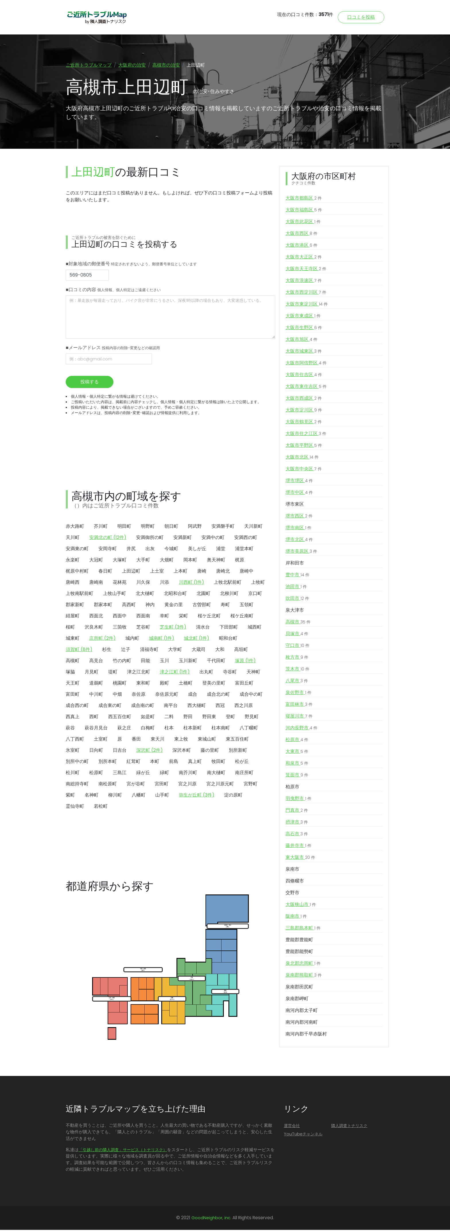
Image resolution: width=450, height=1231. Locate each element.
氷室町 (72, 751)
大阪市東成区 (303, 317)
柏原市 (292, 788)
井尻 (131, 549)
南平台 (171, 706)
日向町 (96, 751)
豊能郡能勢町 (299, 953)
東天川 (157, 740)
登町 (230, 717)
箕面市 (297, 776)
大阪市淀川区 (304, 411)
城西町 (254, 628)
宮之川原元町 (220, 785)
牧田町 (218, 762)
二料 (169, 717)
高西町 (129, 605)
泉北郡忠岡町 (303, 964)
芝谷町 (143, 628)
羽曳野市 (298, 800)
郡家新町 (75, 605)
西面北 (96, 617)
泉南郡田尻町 (299, 988)
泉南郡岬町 (297, 1000)
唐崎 (201, 572)
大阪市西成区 (304, 399)
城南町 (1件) (161, 639)
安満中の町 (212, 538)
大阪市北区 (302, 458)
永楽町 (72, 561)
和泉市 (297, 764)
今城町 (171, 549)
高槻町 (72, 661)
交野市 (292, 894)
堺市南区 (298, 529)
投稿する (89, 383)
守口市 (297, 646)
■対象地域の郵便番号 (131, 265)
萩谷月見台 (96, 729)
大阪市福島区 (304, 211)
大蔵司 (198, 650)
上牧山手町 (114, 594)
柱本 (169, 729)
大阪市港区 (301, 246)
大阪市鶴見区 (304, 423)
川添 (164, 583)
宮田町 (161, 785)
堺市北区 (299, 541)
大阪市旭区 (301, 340)
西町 (93, 717)
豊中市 (297, 576)
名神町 (91, 796)
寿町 (225, 605)
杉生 (106, 650)
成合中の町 (251, 695)
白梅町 (148, 729)
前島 (173, 762)
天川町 (72, 538)
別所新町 (238, 751)
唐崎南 (96, 583)
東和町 (143, 684)
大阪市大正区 (304, 258)
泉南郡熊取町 (304, 976)
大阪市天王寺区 (306, 270)
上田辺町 (131, 572)
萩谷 (70, 729)
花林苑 (120, 583)
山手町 (162, 796)
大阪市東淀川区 (307, 305)
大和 (219, 650)
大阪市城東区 (304, 352)
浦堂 (220, 549)
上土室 (157, 572)
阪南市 (296, 917)
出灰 (150, 549)
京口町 (255, 594)
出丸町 (206, 673)
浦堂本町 (244, 549)
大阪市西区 (301, 234)
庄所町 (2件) (102, 639)
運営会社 (292, 1127)
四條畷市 (295, 882)
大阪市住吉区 (304, 376)
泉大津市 (295, 611)
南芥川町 (188, 773)
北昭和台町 (175, 594)
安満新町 (182, 538)
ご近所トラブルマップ (89, 65)
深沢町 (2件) (149, 751)
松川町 (72, 773)
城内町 (132, 639)
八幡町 (139, 796)
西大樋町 (196, 706)
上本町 (180, 572)
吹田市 (297, 599)
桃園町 (120, 684)
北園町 (203, 594)
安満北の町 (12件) (107, 538)
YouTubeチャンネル (303, 1135)
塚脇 (70, 673)
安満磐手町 (223, 527)
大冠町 (96, 561)
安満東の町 (77, 549)
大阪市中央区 (304, 470)
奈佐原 (139, 695)
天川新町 (253, 527)
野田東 (209, 717)
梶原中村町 (77, 572)
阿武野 (195, 527)
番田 (136, 740)
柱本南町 (221, 729)
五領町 (246, 605)
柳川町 (115, 796)
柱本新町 (192, 729)
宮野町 (250, 785)
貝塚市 (297, 635)
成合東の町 (109, 706)
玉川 (164, 661)
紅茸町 (133, 762)
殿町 (164, 684)
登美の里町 (213, 684)
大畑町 (167, 561)
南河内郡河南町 (302, 1023)
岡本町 (190, 561)
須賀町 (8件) (79, 650)
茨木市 (297, 670)
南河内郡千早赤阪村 (306, 1035)
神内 (150, 605)
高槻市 (298, 623)
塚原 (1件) (245, 661)
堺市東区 (295, 505)
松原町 (96, 773)
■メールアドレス (113, 348)
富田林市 (299, 705)
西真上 (72, 717)
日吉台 (120, 751)
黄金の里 (173, 605)
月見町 (91, 673)
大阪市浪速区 (304, 282)
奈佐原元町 (166, 695)
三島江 (120, 773)
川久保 (143, 583)
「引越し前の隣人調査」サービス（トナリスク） (123, 1151)
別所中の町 (77, 762)
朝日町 (171, 527)
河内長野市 (301, 729)
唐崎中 (246, 572)
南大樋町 (216, 773)
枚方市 (297, 658)
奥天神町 (216, 561)
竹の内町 (122, 661)
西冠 (220, 706)
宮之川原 (187, 785)
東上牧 (181, 740)
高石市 (297, 835)
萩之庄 (124, 729)
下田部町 (229, 628)
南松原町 (107, 785)
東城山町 (207, 740)
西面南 (143, 617)
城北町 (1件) (196, 639)
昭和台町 (228, 639)
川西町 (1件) (191, 583)
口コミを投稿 (361, 17)
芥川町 (101, 527)
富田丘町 (244, 684)
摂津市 (297, 823)
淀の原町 (233, 796)
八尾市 (297, 682)
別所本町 (107, 762)
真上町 (195, 762)
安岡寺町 (107, 549)
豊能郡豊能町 (299, 941)
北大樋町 (145, 594)
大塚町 (120, 561)
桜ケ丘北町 (209, 617)
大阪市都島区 (304, 199)
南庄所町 (244, 773)
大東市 (297, 752)
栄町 (183, 617)
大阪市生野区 (304, 329)
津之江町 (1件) (175, 673)
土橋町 (186, 684)
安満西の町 (245, 538)
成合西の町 (77, 706)
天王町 (72, 684)
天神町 (253, 673)
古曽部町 (202, 605)
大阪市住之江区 (306, 435)
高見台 (96, 661)
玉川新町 (188, 661)
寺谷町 (230, 673)
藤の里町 (210, 751)
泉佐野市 (298, 694)
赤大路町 (75, 527)
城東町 (72, 639)
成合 (192, 695)
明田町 (124, 527)
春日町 (105, 572)
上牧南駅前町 (79, 594)
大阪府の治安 (132, 65)
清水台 (203, 628)
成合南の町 (142, 706)
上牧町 (258, 583)
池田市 (296, 588)
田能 (145, 661)
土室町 (101, 740)
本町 (154, 762)
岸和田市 (295, 564)
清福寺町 (149, 650)
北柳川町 (229, 594)
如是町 (148, 717)
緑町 (164, 773)
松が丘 (242, 762)
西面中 (120, 617)
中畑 (117, 695)
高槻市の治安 (166, 65)
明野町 (148, 527)
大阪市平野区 (304, 446)
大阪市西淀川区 (306, 293)
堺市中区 (299, 493)
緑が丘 (143, 773)
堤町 (112, 673)
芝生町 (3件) (173, 628)
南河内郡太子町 (302, 1011)
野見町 (252, 717)
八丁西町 (75, 740)
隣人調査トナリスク (349, 1127)
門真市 (297, 811)
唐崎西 (72, 583)
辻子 (125, 650)
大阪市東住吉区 (306, 387)
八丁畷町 (249, 729)
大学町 (175, 650)
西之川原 (243, 706)
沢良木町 (94, 628)
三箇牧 (120, 628)
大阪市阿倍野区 (306, 364)
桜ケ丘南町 (241, 617)
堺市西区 (299, 517)
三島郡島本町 (303, 929)
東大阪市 (300, 858)
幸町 (164, 617)
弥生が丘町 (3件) (196, 796)
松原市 (297, 741)
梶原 (239, 561)
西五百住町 (119, 717)
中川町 (96, 695)
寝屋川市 (299, 717)
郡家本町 (103, 605)
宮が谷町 (136, 785)
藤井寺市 (298, 847)
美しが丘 (197, 549)
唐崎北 (223, 572)
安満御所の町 (150, 538)
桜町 (70, 628)
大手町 (143, 561)
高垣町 (241, 650)
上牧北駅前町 (227, 583)
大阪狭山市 (301, 906)
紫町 (70, 796)
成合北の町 (218, 695)
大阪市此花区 (303, 223)
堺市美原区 (301, 552)
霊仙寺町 (75, 807)
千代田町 (216, 661)
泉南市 (292, 870)
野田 (188, 717)
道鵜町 (96, 684)
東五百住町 (237, 740)
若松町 (101, 807)
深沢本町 (181, 751)
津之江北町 (138, 673)
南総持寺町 (77, 785)
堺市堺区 (299, 482)
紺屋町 (72, 617)
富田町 (72, 695)
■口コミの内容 (113, 290)
